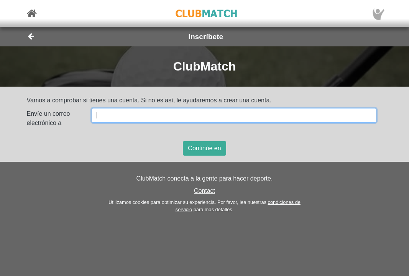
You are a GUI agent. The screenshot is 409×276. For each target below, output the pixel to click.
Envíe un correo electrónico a (48, 118)
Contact (204, 190)
